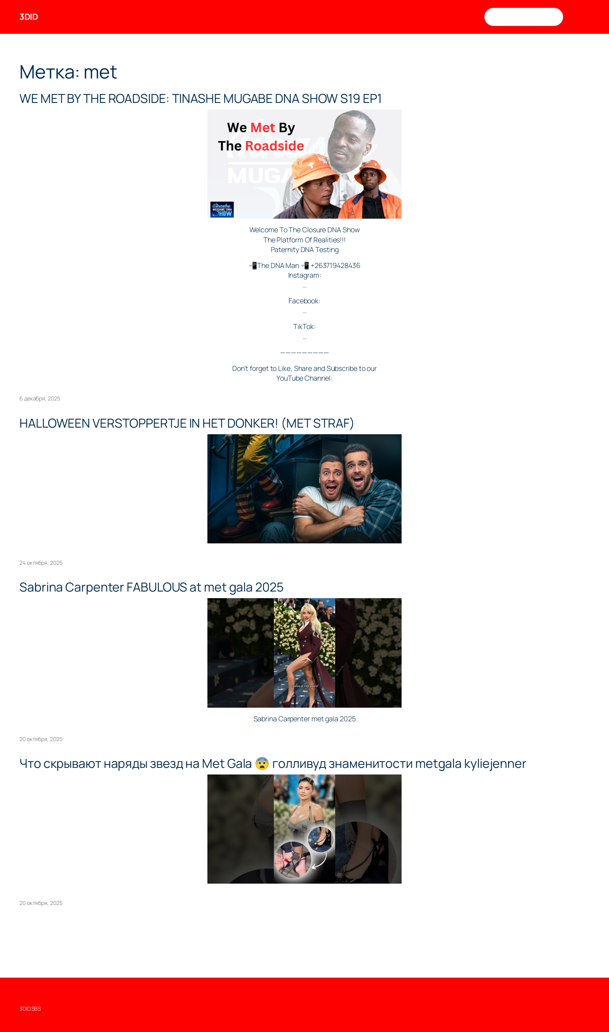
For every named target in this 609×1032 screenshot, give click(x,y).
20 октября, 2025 (40, 739)
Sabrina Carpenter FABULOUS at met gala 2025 (151, 587)
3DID (28, 17)
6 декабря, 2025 (39, 398)
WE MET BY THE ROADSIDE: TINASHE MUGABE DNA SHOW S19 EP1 (200, 99)
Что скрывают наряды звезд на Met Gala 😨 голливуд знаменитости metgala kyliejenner (273, 764)
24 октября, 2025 (40, 562)
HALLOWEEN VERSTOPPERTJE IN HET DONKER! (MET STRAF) (187, 423)
